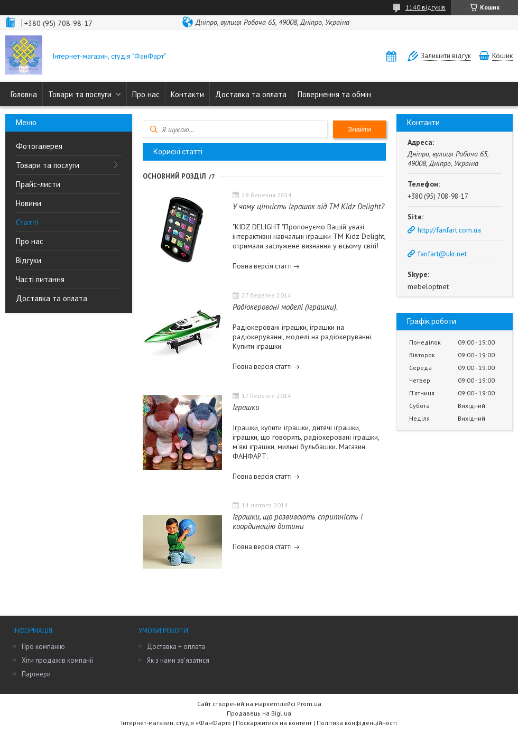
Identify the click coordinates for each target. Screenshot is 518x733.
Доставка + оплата (176, 646)
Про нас (146, 94)
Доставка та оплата (250, 94)
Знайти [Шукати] (359, 129)
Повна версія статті (262, 266)
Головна (24, 94)
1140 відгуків (425, 7)
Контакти (187, 94)
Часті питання (40, 279)
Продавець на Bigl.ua (259, 713)
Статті (27, 222)
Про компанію (43, 646)
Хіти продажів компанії (57, 660)
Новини (28, 203)
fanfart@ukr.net (442, 253)
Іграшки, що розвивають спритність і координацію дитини (298, 521)
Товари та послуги (80, 94)
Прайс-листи (38, 184)
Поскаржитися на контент (274, 723)
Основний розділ (174, 176)
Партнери (36, 674)
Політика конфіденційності (357, 723)
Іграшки (246, 407)
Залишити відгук (446, 55)
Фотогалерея (39, 146)
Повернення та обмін (334, 94)
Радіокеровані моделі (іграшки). (285, 307)
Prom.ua (309, 704)
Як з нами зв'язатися (178, 660)
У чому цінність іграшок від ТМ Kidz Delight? (308, 206)
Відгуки (28, 260)
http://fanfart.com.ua (449, 230)
